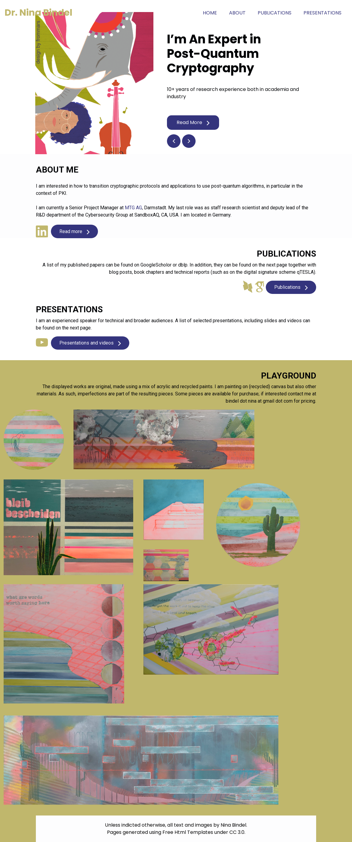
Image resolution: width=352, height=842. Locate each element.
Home (213, 12)
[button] (174, 141)
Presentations (322, 12)
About (237, 12)
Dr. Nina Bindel (38, 12)
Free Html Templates (187, 832)
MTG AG (133, 207)
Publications (274, 12)
